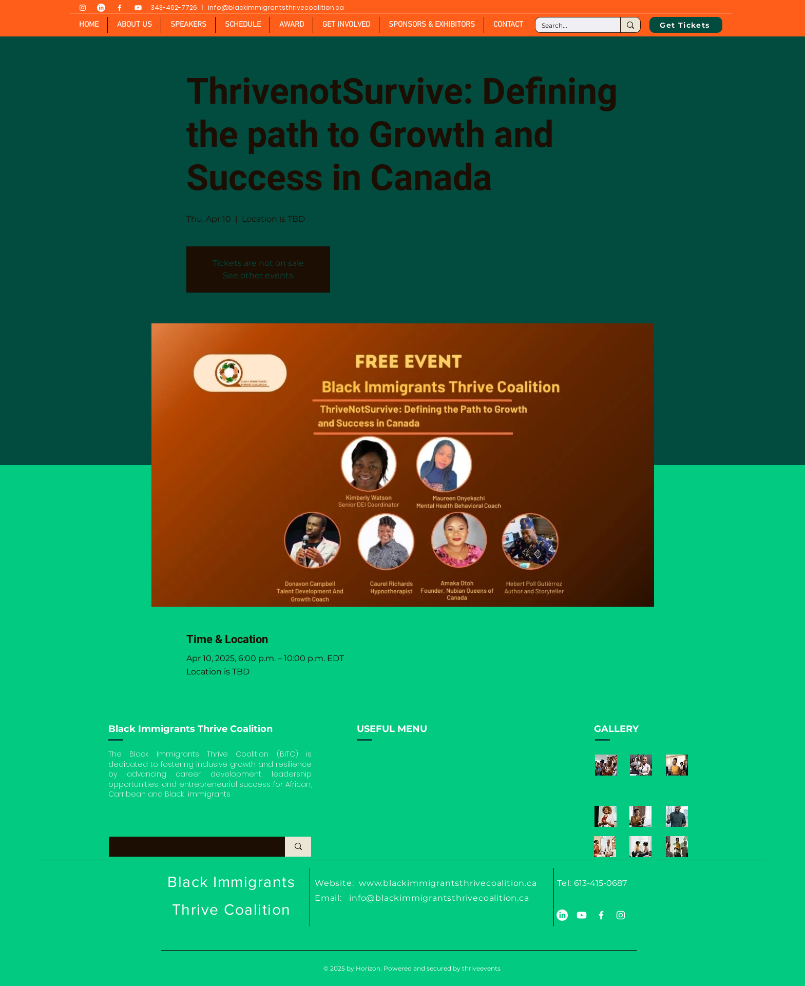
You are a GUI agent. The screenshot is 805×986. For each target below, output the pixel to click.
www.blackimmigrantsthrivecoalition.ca (448, 883)
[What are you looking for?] (187, 847)
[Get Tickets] (685, 25)
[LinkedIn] (101, 8)
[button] (188, 25)
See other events (258, 275)
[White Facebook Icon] (120, 8)
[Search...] (570, 25)
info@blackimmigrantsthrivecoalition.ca (276, 7)
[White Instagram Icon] (83, 8)
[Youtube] (138, 8)
